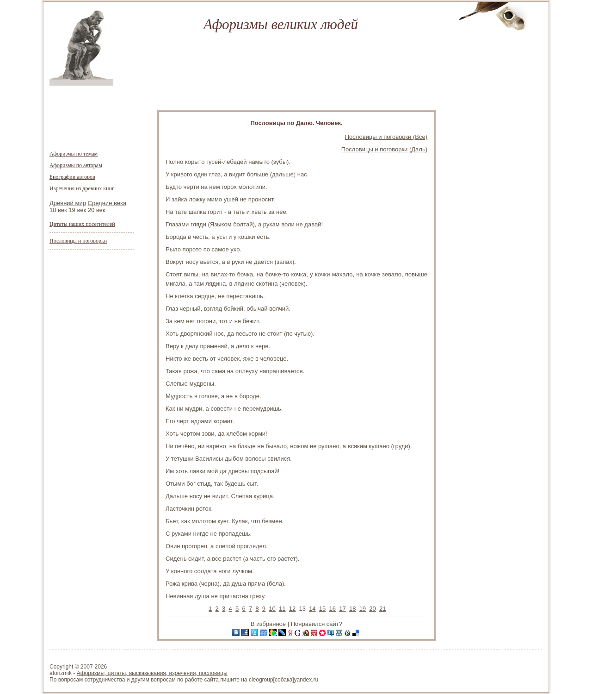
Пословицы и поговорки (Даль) (384, 149)
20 (372, 608)
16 (332, 608)
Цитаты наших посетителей (82, 224)
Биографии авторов (72, 177)
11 (282, 608)
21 (382, 608)
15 (322, 608)
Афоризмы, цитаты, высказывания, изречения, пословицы (152, 673)
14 (312, 608)
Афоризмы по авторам (75, 165)
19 (362, 608)
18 (352, 608)
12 (292, 608)
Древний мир (67, 203)
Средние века (107, 203)
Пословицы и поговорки (78, 241)
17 (342, 608)
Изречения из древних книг (81, 188)
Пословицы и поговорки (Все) (386, 136)
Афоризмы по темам (73, 153)
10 (272, 608)
